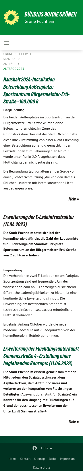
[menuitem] (12, 457)
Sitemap (39, 459)
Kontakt (25, 459)
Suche (52, 459)
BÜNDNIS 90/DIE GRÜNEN (51, 14)
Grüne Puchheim (16, 54)
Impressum (67, 459)
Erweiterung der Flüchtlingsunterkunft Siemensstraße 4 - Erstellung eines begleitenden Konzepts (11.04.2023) (41, 356)
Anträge (10, 64)
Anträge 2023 (13, 69)
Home (12, 459)
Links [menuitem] (44, 448)
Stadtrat (10, 59)
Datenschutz (41, 467)
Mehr (72, 199)
